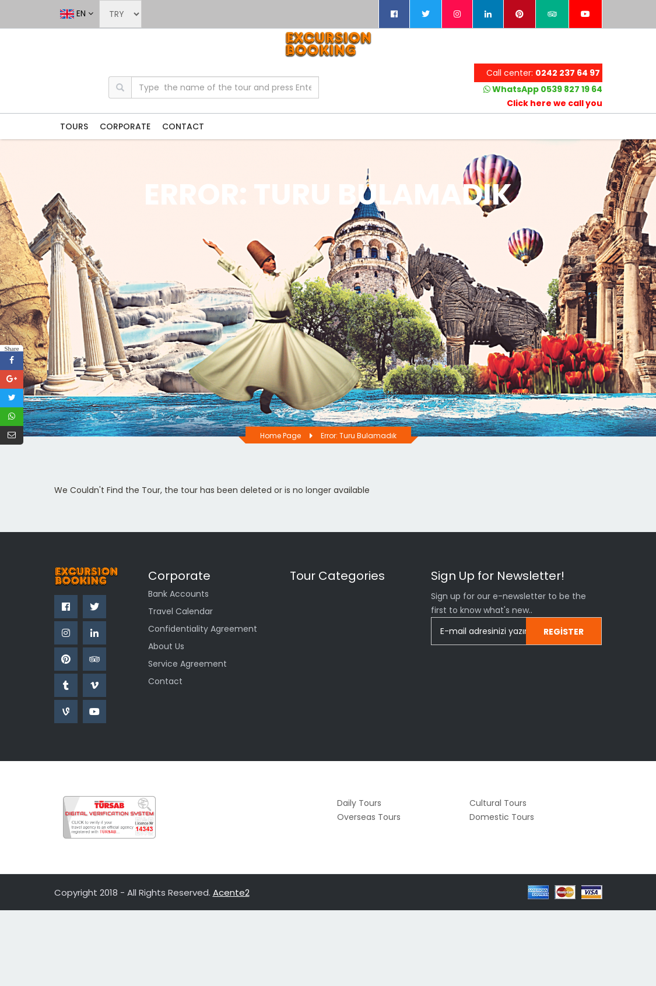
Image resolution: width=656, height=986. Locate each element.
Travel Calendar (180, 611)
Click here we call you (554, 103)
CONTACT (183, 126)
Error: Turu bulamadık (359, 436)
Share (11, 348)
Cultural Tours (498, 803)
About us (166, 646)
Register (563, 632)
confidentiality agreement (202, 629)
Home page (280, 436)
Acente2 (231, 892)
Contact (165, 681)
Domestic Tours (501, 817)
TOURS (74, 126)
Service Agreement (187, 664)
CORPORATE (125, 126)
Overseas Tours (369, 817)
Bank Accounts (178, 594)
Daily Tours (359, 803)
